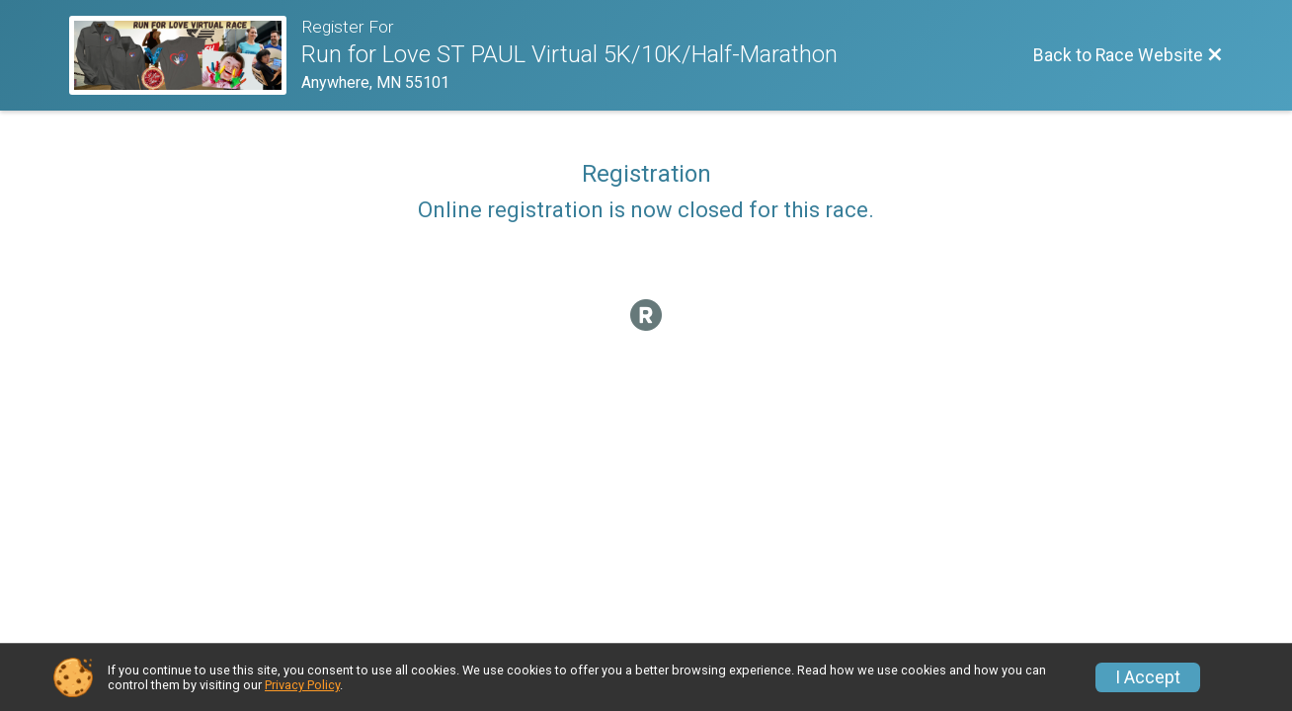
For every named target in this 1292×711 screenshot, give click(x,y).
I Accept (1147, 677)
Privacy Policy (302, 684)
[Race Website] (185, 55)
